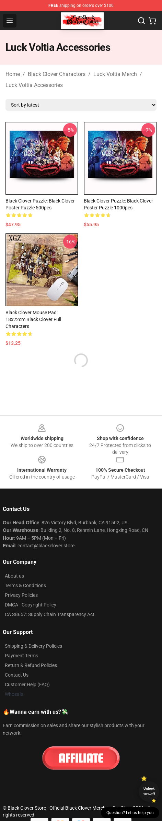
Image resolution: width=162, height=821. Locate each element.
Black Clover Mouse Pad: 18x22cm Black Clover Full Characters (33, 319)
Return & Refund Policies (31, 665)
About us (14, 576)
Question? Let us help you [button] (130, 812)
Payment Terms (21, 655)
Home (12, 74)
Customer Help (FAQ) (27, 684)
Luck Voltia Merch (115, 74)
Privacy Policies (21, 595)
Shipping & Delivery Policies (33, 646)
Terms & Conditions (25, 585)
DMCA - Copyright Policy (30, 604)
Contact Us (16, 675)
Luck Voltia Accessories (34, 85)
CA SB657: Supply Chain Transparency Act (49, 614)
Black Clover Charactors (56, 74)
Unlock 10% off (149, 791)
